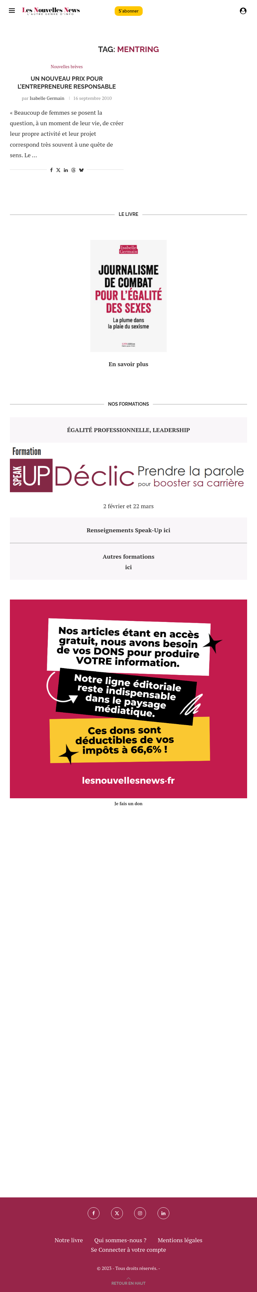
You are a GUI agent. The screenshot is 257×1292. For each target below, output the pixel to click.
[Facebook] (94, 1213)
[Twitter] (117, 1213)
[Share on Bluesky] (81, 170)
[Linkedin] (163, 1213)
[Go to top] (128, 1282)
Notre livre (69, 1240)
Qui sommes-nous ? (120, 1240)
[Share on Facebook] (51, 170)
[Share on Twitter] (58, 170)
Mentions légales (180, 1240)
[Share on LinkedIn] (66, 170)
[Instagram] (140, 1213)
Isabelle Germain (47, 98)
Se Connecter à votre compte (128, 1249)
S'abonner (129, 11)
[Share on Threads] (73, 170)
